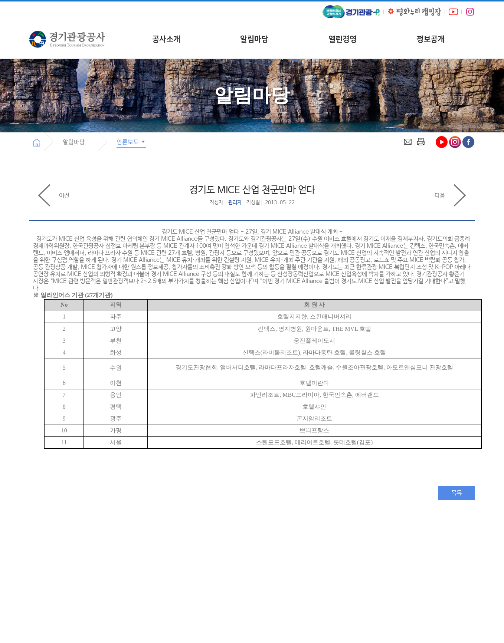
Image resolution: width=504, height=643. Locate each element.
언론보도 (131, 141)
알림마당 (254, 39)
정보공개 (430, 39)
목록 (456, 493)
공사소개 (166, 39)
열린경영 (342, 39)
